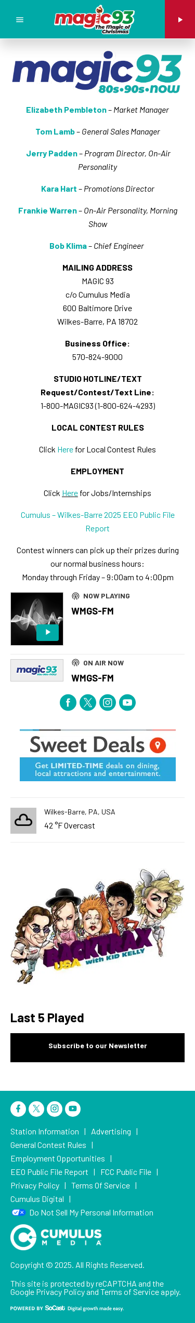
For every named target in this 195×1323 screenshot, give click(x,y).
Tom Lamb (55, 131)
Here (65, 449)
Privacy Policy (60, 1292)
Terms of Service (129, 1292)
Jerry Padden (51, 153)
